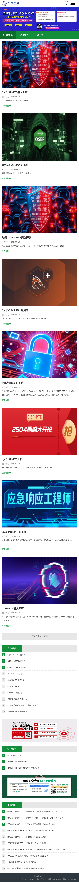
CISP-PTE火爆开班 (15, 693)
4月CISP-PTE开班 (12, 459)
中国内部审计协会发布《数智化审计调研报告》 (26, 868)
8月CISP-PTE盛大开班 (15, 92)
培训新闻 (8, 35)
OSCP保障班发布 (14, 755)
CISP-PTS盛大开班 (13, 608)
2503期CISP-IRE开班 (14, 532)
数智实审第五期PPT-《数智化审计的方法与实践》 (27, 843)
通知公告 (24, 35)
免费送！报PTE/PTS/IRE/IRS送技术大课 (23, 768)
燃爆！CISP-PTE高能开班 (16, 237)
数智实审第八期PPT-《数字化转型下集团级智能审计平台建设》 (32, 824)
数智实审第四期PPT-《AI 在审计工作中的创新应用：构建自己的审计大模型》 (37, 849)
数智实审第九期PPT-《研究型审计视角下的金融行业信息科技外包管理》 (35, 818)
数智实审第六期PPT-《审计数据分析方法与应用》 (27, 837)
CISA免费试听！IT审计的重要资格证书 (22, 705)
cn (66, 4)
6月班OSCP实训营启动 (15, 310)
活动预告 (40, 35)
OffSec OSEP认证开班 (15, 165)
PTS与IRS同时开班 (13, 382)
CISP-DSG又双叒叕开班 (17, 699)
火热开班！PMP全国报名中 (18, 712)
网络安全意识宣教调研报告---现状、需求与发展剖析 (27, 856)
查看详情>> (6, 106)
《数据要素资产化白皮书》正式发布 (21, 862)
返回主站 (68, 2)
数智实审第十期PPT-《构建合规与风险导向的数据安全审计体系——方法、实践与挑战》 (37, 812)
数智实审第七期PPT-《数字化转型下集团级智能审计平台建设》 (32, 830)
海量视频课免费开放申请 (17, 762)
